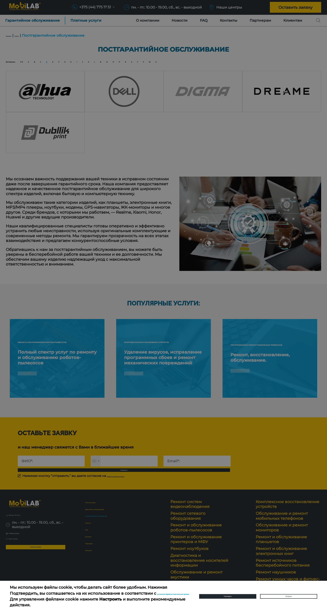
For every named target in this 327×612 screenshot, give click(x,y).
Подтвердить (227, 596)
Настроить (288, 596)
